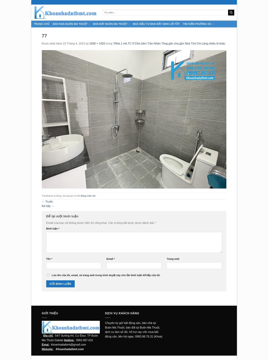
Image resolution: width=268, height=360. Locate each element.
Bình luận (52, 228)
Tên (49, 258)
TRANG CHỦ (42, 24)
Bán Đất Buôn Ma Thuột (111, 24)
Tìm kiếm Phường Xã (198, 24)
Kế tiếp (48, 206)
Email (110, 258)
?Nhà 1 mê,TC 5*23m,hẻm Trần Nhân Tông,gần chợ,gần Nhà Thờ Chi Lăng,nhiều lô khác (169, 43)
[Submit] (231, 13)
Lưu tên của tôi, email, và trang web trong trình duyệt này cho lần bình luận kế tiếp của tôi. (106, 275)
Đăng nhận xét (88, 196)
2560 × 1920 (97, 43)
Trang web (173, 258)
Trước (47, 201)
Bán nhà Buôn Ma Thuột (71, 24)
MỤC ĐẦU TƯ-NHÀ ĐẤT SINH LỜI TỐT (156, 24)
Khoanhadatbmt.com (70, 349)
